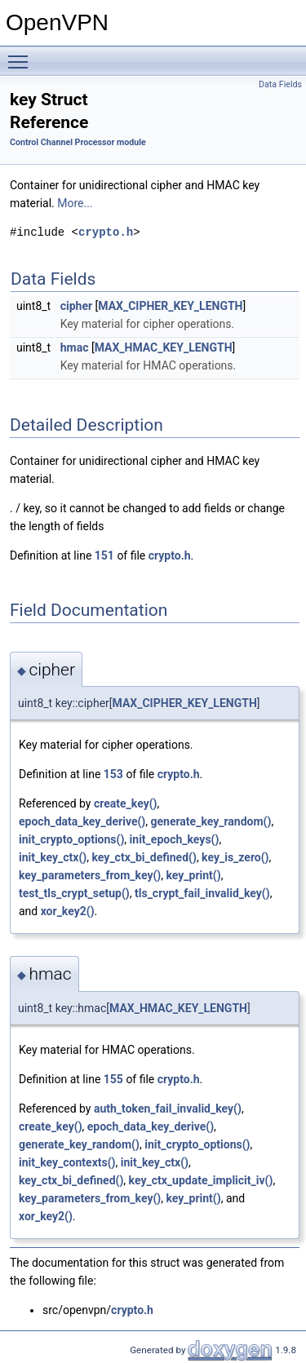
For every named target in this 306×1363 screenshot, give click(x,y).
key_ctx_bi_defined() (144, 857)
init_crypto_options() (71, 839)
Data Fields (280, 84)
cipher (76, 305)
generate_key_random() (211, 821)
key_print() (193, 875)
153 (113, 774)
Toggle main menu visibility (22, 54)
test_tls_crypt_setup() (74, 893)
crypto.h (105, 232)
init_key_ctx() (52, 857)
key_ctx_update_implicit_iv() (201, 1180)
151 (104, 555)
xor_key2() (68, 911)
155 (113, 1079)
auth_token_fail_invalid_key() (168, 1108)
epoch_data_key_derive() (82, 821)
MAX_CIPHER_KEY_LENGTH (170, 305)
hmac (74, 347)
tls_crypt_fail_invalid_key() (202, 893)
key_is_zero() (235, 857)
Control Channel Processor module (78, 142)
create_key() (125, 803)
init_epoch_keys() (175, 839)
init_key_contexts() (67, 1162)
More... (74, 203)
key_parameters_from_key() (90, 875)
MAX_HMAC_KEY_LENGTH (164, 347)
